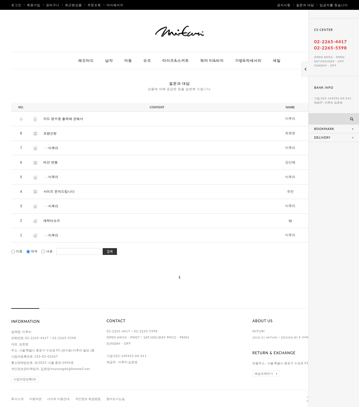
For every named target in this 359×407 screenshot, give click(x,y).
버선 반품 (50, 162)
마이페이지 (115, 5)
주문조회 (94, 5)
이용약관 (35, 399)
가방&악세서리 (248, 60)
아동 (128, 60)
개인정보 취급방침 (88, 399)
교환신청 (50, 134)
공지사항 (284, 5)
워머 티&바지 (212, 60)
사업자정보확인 (24, 379)
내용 (47, 251)
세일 (277, 60)
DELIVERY (322, 137)
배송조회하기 (264, 373)
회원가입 (33, 5)
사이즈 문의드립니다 (58, 192)
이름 (17, 251)
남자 (109, 60)
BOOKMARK (324, 129)
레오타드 (86, 60)
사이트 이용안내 (58, 399)
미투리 (53, 148)
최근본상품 (73, 5)
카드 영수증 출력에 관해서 (63, 119)
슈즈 (147, 60)
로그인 (16, 5)
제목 (32, 251)
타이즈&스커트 (175, 60)
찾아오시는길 (115, 399)
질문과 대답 (305, 5)
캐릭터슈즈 (51, 221)
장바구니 (52, 5)
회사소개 (17, 399)
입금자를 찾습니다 (334, 5)
